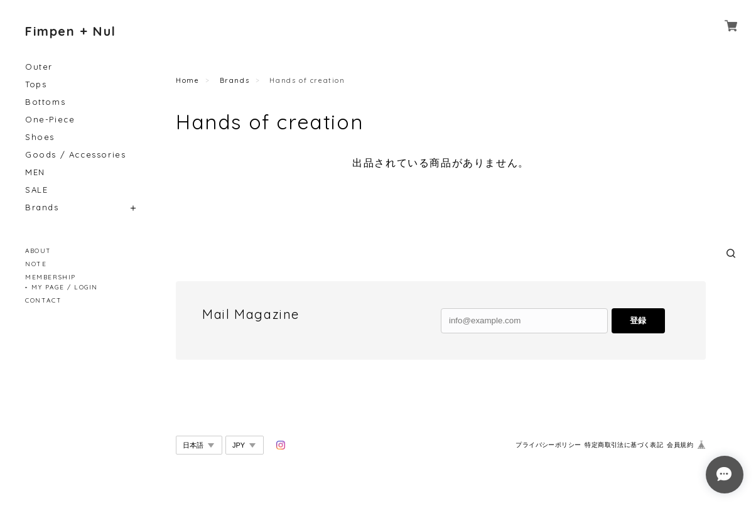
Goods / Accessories (75, 155)
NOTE (35, 264)
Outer (39, 67)
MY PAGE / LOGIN (64, 287)
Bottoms (45, 102)
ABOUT (38, 251)
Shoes (40, 137)
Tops (35, 84)
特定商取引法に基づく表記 (624, 444)
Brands (42, 207)
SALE (36, 190)
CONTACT (43, 300)
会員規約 (680, 444)
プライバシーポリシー (548, 444)
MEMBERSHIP (50, 277)
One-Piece (50, 120)
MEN (35, 172)
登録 (638, 320)
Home (187, 80)
